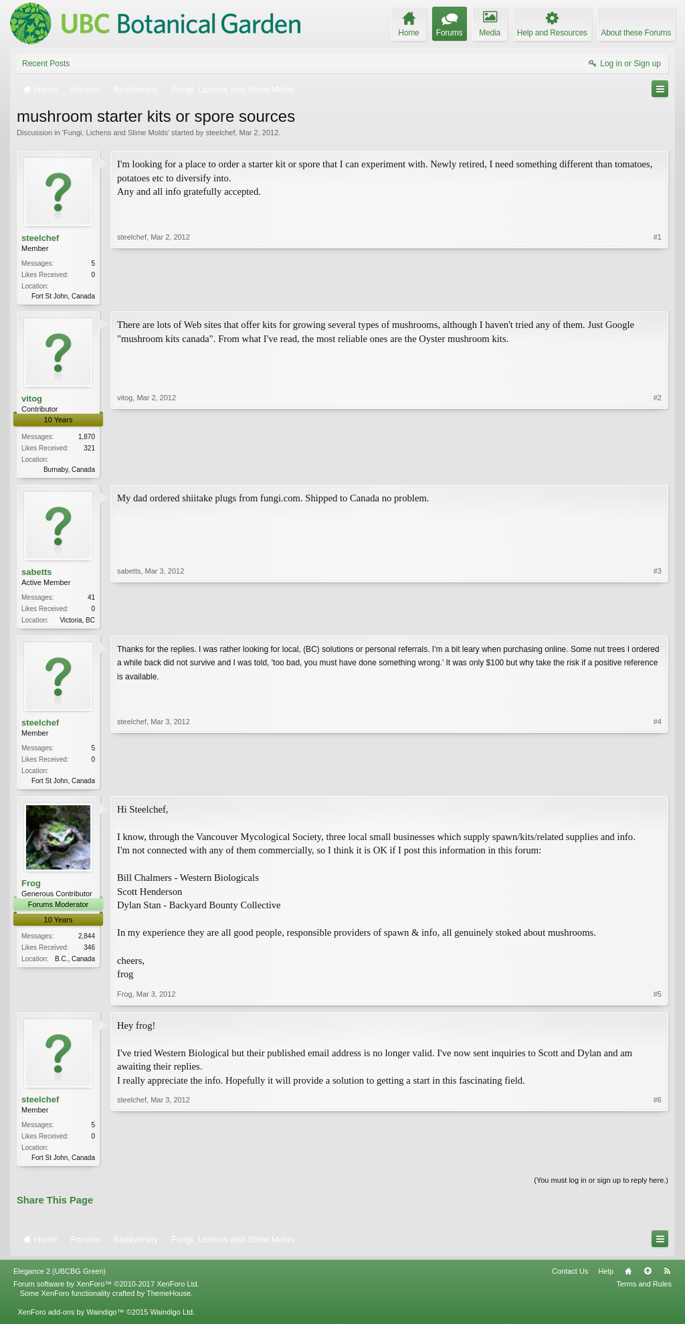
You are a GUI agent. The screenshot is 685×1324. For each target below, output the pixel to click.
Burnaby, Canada (69, 471)
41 (91, 600)
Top (647, 1277)
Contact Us (570, 1278)
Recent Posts (46, 63)
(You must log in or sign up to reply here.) (601, 1187)
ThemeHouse (168, 1300)
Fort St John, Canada (63, 296)
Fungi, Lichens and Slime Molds (116, 133)
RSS (667, 1277)
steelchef (220, 133)
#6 (658, 1161)
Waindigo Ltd (171, 1319)
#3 (658, 620)
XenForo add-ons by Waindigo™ (70, 1319)
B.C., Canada (75, 964)
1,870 (86, 438)
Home (628, 1277)
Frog (31, 889)
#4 (658, 783)
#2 (658, 469)
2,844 (86, 941)
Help (605, 1278)
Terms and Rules (644, 1291)
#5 (658, 999)
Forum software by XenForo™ (106, 1291)
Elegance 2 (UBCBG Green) (59, 1278)
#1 (658, 295)
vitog (31, 400)
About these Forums (636, 32)
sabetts (36, 574)
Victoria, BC (77, 623)
